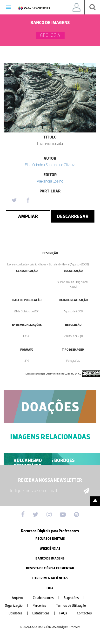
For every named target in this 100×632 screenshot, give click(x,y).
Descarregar (72, 216)
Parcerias (44, 605)
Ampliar (28, 216)
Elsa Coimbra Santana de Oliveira (50, 164)
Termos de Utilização (75, 605)
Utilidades (20, 613)
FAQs (67, 613)
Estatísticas (45, 613)
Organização (18, 605)
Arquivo (22, 598)
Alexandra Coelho (50, 181)
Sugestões (76, 598)
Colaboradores (48, 598)
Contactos (84, 613)
